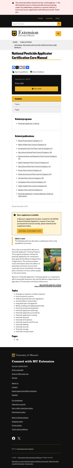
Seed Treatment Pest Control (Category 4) (33, 162)
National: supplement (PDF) (30, 231)
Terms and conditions (20, 429)
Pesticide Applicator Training (28, 123)
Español (15, 395)
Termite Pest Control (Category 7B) (31, 178)
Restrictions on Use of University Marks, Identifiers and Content (30, 461)
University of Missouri (27, 355)
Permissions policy (19, 412)
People (40, 18)
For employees (17, 400)
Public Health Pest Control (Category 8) (32, 186)
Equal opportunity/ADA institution (24, 391)
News (58, 18)
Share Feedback (38, 72)
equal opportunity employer (25, 449)
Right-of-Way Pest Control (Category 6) (32, 145)
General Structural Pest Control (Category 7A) (34, 174)
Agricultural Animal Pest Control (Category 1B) (35, 152)
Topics (17, 104)
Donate (14, 378)
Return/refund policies (20, 418)
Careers (15, 387)
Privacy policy (17, 425)
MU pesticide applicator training (50, 285)
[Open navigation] (58, 33)
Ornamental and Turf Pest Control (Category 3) (35, 148)
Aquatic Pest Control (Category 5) (30, 190)
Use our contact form (20, 366)
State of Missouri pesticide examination (48, 286)
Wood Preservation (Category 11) (30, 141)
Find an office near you (20, 374)
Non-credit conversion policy (22, 408)
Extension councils (18, 404)
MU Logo (13, 355)
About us (15, 383)
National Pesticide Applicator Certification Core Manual (35, 46)
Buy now (36, 89)
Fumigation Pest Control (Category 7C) (32, 182)
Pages (17, 110)
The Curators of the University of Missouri (30, 457)
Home (15, 42)
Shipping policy (17, 421)
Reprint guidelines (21, 72)
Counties (49, 18)
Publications (26, 42)
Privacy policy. (29, 464)
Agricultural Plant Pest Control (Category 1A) (34, 166)
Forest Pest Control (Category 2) (30, 170)
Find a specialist (17, 370)
